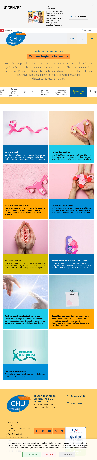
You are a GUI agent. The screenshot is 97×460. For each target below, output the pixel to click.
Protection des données (17, 437)
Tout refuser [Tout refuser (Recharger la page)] (49, 454)
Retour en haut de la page (90, 389)
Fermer (93, 4)
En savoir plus (80, 17)
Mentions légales (14, 434)
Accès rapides (88, 30)
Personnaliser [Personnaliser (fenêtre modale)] (67, 454)
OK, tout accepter (32, 454)
